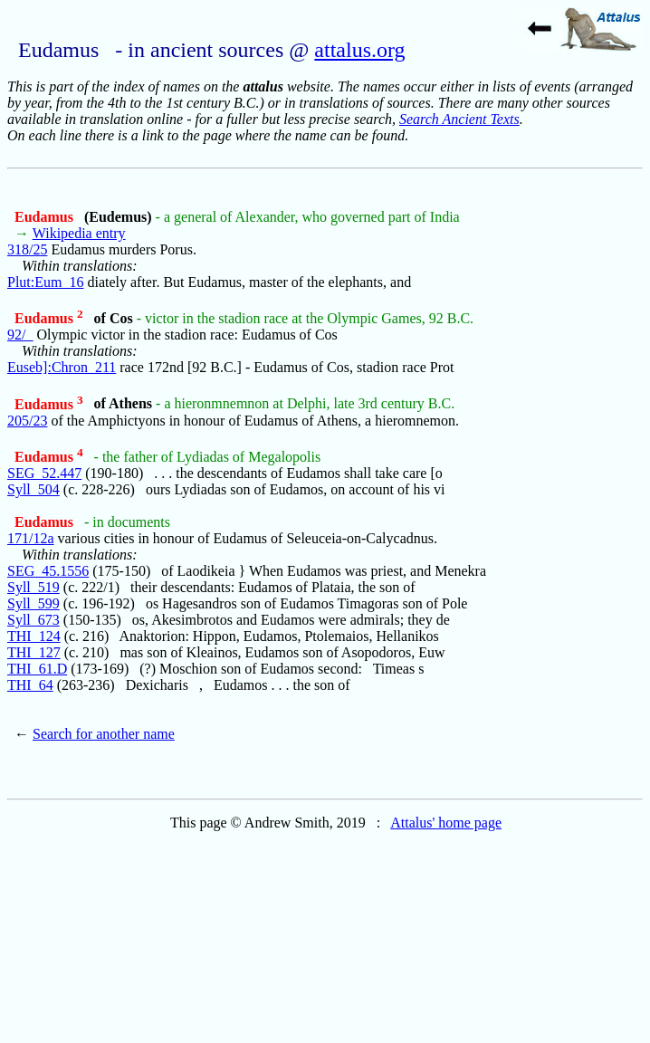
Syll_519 (33, 587)
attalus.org (359, 50)
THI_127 (34, 652)
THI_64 (30, 685)
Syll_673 (33, 619)
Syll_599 (33, 603)
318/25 (27, 249)
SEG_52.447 (44, 473)
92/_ (20, 334)
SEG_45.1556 (48, 571)
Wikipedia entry (79, 233)
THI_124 (34, 636)
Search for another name (104, 734)
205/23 (27, 420)
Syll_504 (33, 489)
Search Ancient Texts (459, 119)
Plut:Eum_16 (45, 282)
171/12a (30, 538)
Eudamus (45, 217)
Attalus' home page (446, 822)
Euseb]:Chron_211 (61, 367)
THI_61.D (37, 668)
